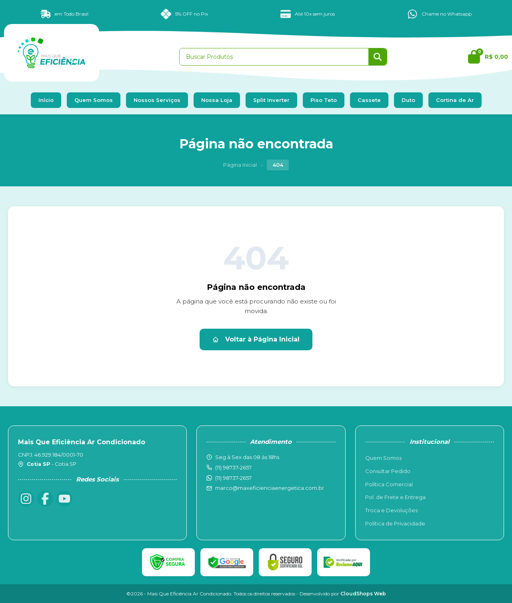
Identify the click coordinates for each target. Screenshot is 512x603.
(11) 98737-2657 (233, 478)
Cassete (369, 100)
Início (46, 100)
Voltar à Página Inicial (256, 339)
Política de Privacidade (395, 523)
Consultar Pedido (387, 471)
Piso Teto (323, 100)
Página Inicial (240, 165)
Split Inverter (271, 100)
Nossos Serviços (157, 100)
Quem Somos (93, 100)
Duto (408, 100)
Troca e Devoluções (391, 510)
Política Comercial (389, 484)
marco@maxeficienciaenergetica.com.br (269, 488)
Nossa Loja (216, 100)
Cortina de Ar (455, 100)
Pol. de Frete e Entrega (395, 497)
